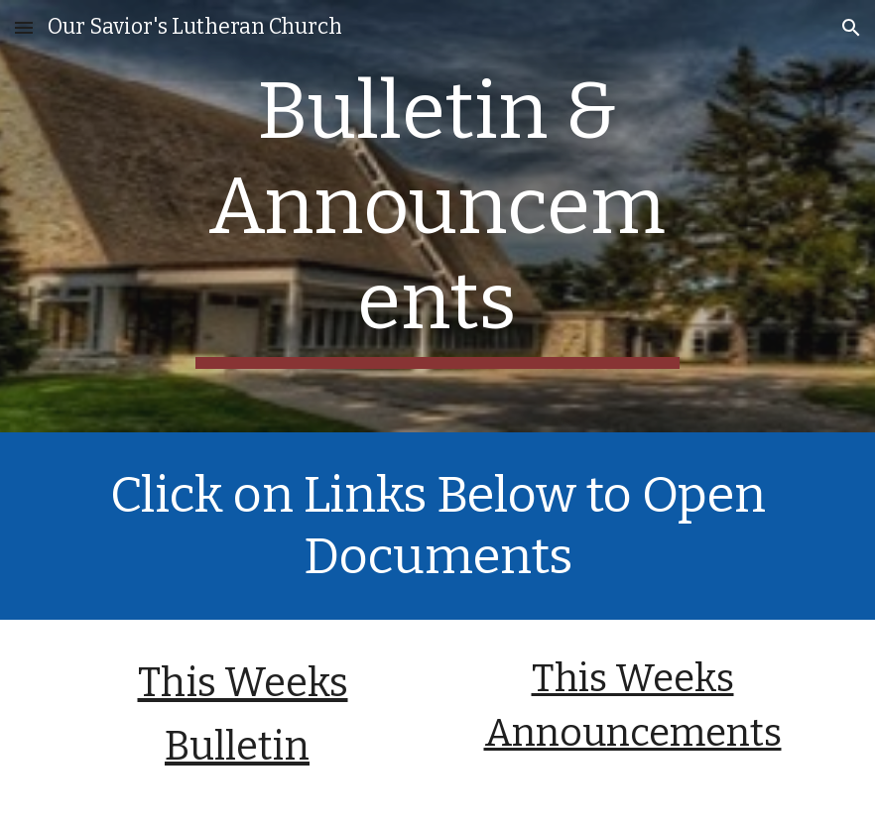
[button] (24, 27)
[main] (438, 216)
